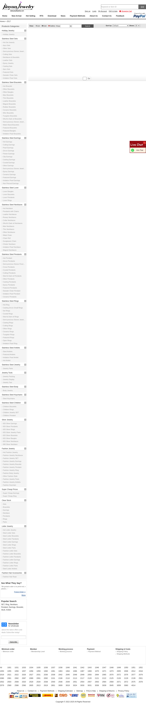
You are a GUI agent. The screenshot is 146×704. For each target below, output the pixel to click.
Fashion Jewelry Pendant (12, 467)
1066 (75, 671)
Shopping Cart (126, 11)
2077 (133, 675)
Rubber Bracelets (9, 107)
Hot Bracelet (7, 86)
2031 (38, 675)
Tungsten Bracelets (10, 116)
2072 (119, 675)
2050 (90, 675)
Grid (44, 26)
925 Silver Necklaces (10, 441)
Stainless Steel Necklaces (12, 205)
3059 (119, 685)
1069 (90, 671)
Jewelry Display (8, 379)
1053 (2, 671)
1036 (46, 668)
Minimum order (8, 651)
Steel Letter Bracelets (11, 536)
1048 (112, 668)
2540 (53, 682)
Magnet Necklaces (10, 250)
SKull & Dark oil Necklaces (12, 223)
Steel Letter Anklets (10, 569)
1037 (53, 668)
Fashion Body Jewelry (11, 473)
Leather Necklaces (10, 214)
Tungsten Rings (8, 334)
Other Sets (7, 48)
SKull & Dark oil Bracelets (12, 119)
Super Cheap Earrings (11, 493)
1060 (46, 671)
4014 (133, 685)
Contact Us (106, 16)
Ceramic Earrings (9, 174)
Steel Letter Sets (9, 533)
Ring (7, 604)
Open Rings (7, 340)
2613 (38, 685)
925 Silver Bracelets (10, 435)
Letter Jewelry (7, 526)
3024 (75, 685)
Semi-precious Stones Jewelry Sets (14, 51)
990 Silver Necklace (10, 444)
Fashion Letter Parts (10, 566)
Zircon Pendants (9, 261)
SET (2, 604)
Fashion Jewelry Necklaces (13, 455)
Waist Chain (7, 235)
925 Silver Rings (9, 429)
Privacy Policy (123, 691)
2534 (38, 682)
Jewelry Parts (8, 368)
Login (94, 11)
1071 (104, 671)
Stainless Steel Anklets (11, 348)
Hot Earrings (7, 142)
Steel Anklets (8, 351)
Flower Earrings (8, 154)
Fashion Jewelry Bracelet (12, 464)
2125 (112, 678)
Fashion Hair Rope (10, 577)
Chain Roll (7, 238)
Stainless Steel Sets (10, 39)
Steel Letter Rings (9, 545)
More (24, 595)
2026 (24, 675)
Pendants (6, 516)
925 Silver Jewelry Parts (12, 432)
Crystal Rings (8, 314)
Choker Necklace (9, 244)
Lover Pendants (8, 197)
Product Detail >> (20, 592)
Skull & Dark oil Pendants (12, 276)
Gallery (52, 26)
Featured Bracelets (10, 128)
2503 (9, 682)
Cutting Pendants (9, 273)
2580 (9, 685)
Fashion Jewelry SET (10, 458)
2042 (60, 675)
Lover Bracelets (8, 194)
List (38, 26)
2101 (53, 678)
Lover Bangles (8, 191)
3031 (90, 685)
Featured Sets (8, 72)
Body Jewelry (8, 390)
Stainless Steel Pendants (12, 254)
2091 (38, 678)
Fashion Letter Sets (10, 551)
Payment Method (94, 651)
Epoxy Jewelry (8, 63)
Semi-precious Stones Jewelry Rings (14, 320)
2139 (133, 678)
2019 (2, 675)
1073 (112, 671)
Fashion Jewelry (8, 449)
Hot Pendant (7, 258)
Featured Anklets (9, 354)
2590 (24, 685)
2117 (82, 678)
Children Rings (8, 409)
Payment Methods (77, 16)
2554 (82, 682)
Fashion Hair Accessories (12, 573)
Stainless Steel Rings (10, 301)
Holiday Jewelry (8, 31)
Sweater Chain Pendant (11, 291)
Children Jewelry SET (11, 412)
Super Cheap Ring (10, 496)
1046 (97, 668)
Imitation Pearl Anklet (10, 357)
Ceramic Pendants (10, 297)
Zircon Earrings (8, 151)
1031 (17, 668)
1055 (9, 671)
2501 (141, 678)
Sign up (87, 11)
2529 (31, 682)
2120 (90, 678)
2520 (24, 682)
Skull (3, 610)
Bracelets (6, 507)
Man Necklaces (8, 226)
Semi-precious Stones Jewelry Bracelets (14, 122)
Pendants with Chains (11, 211)
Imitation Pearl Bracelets (12, 134)
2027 (31, 675)
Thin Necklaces (8, 229)
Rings (5, 519)
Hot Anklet (6, 360)
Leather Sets (7, 60)
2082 (17, 678)
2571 (119, 682)
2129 (126, 678)
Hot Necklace (8, 208)
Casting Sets (7, 66)
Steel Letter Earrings (10, 542)
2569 (112, 682)
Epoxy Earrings (8, 171)
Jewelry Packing (9, 376)
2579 (2, 685)
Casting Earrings (9, 159)
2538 (46, 682)
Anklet (8, 610)
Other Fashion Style (10, 476)
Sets (4, 504)
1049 (119, 668)
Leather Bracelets (9, 101)
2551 (75, 682)
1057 (24, 671)
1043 (90, 668)
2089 (31, 678)
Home (4, 16)
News (63, 16)
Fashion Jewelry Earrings (12, 461)
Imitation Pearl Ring (10, 343)
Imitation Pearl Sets (10, 78)
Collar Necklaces (9, 220)
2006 (126, 671)
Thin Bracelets (8, 98)
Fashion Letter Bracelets (12, 554)
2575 (133, 682)
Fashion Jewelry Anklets (12, 482)
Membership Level (38, 651)
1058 (31, 671)
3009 (60, 685)
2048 (75, 675)
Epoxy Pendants (9, 285)
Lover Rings (7, 200)
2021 (9, 675)
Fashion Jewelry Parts (11, 479)
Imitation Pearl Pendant (11, 294)
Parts (5, 522)
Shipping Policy (122, 651)
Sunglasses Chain (9, 241)
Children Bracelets (9, 406)
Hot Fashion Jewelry (10, 452)
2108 (60, 678)
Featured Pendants (10, 288)
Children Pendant (9, 415)
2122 (104, 678)
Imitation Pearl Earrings (11, 180)
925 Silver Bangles (10, 438)
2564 (104, 682)
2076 (126, 675)
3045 (112, 685)
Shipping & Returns (107, 691)
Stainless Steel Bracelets (12, 82)
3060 (126, 685)
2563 (97, 682)
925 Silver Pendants (10, 426)
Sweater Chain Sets (10, 75)
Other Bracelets (8, 89)
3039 (104, 685)
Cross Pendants (9, 267)
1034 (31, 668)
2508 (17, 682)
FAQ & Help (113, 11)
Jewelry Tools (7, 373)
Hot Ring (6, 305)
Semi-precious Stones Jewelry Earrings (14, 168)
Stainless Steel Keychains (12, 395)
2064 (97, 675)
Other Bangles (8, 92)
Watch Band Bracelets (11, 125)
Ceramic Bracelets (9, 110)
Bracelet (20, 607)
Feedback (120, 16)
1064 (68, 671)
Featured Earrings (9, 177)
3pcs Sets (6, 69)
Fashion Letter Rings (10, 563)
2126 (119, 678)
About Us (94, 16)
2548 (60, 682)
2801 (53, 685)
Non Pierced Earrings (11, 183)
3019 (68, 685)
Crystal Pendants (9, 270)
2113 (75, 678)
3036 (97, 685)
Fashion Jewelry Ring (11, 470)
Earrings (6, 510)
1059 (38, 671)
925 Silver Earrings (10, 423)
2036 (46, 675)
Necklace (6, 513)
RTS (41, 16)
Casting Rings (8, 323)
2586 (17, 685)
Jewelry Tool (7, 382)
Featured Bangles (9, 131)
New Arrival (16, 16)
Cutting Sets (7, 54)
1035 (38, 668)
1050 (126, 668)
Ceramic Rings (8, 331)
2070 (112, 675)
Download (52, 16)
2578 (141, 682)
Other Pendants (8, 279)
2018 (141, 671)
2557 (90, 682)
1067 (82, 671)
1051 (133, 668)
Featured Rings (8, 337)
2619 (46, 685)
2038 (53, 675)
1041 (75, 668)
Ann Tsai (139, 150)
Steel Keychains (9, 398)
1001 (9, 668)
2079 (141, 675)
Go (89, 78)
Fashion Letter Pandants (12, 557)
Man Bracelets (8, 95)
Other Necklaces (9, 232)
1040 (68, 668)
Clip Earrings (7, 157)
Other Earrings (8, 165)
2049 (82, 675)
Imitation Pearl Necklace (12, 247)
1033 (24, 668)
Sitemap (79, 691)
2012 (133, 671)
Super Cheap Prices (10, 489)
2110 (68, 678)
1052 (141, 668)
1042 (82, 668)
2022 (17, 675)
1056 (17, 671)
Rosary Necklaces (9, 217)
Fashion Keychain (9, 485)
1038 (60, 668)
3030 (82, 685)
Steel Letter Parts (9, 548)
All (1, 668)
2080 (2, 678)
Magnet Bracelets (9, 104)
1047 (104, 668)
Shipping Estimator (65, 691)
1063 (60, 671)
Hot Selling (30, 16)
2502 (2, 682)
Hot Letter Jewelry (9, 530)
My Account (102, 11)
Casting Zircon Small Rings (13, 308)
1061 (53, 671)
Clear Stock (6, 500)
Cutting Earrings (9, 145)
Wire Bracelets (8, 113)
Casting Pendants (9, 282)
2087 (24, 678)
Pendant (4, 607)
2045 (68, 675)
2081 (9, 678)
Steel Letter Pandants (11, 539)
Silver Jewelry (7, 420)
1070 (97, 671)
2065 (104, 675)
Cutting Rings (8, 325)
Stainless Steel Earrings (11, 138)
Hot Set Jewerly (8, 42)
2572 (126, 682)
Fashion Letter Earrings (11, 560)
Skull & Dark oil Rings (11, 317)
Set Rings (6, 311)
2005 (119, 671)
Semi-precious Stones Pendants (14, 264)
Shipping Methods (123, 654)
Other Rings (7, 328)
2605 (31, 685)
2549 (68, 682)
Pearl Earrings (8, 148)
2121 (97, 678)
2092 (46, 678)
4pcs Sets (6, 45)
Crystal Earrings (9, 162)
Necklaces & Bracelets (11, 57)
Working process (66, 651)
